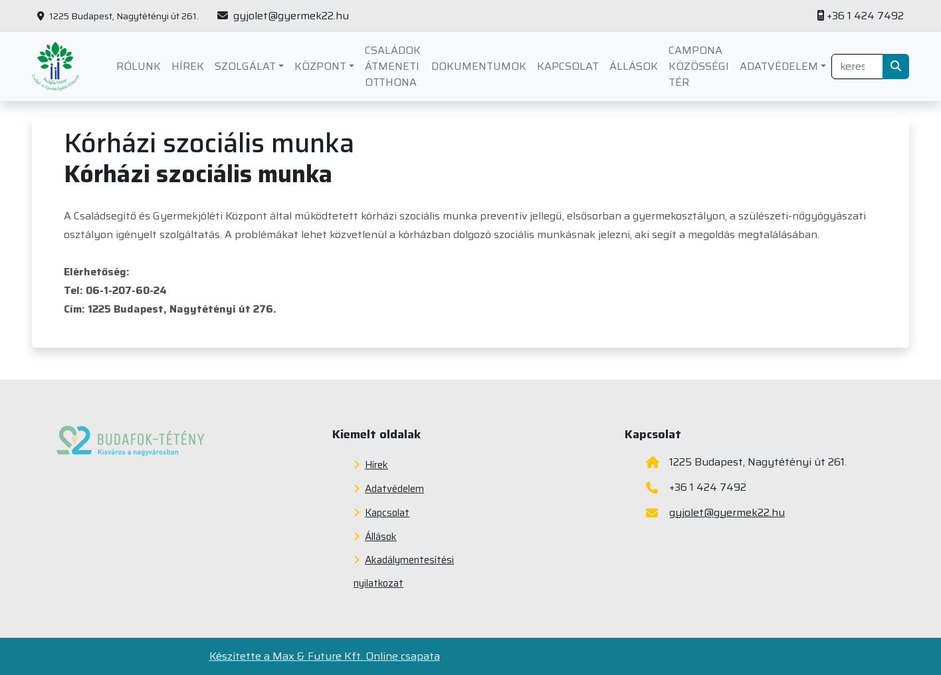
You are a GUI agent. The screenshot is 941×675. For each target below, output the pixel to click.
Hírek (187, 66)
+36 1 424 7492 (860, 16)
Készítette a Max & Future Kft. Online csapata (324, 656)
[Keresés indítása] (896, 66)
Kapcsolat (568, 66)
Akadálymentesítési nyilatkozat (404, 571)
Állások (633, 66)
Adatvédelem (779, 66)
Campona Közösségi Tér (699, 66)
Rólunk (138, 66)
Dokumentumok (478, 66)
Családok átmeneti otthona (393, 66)
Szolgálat (245, 66)
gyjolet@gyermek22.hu (283, 16)
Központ (320, 66)
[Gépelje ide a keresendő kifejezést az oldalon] (857, 66)
